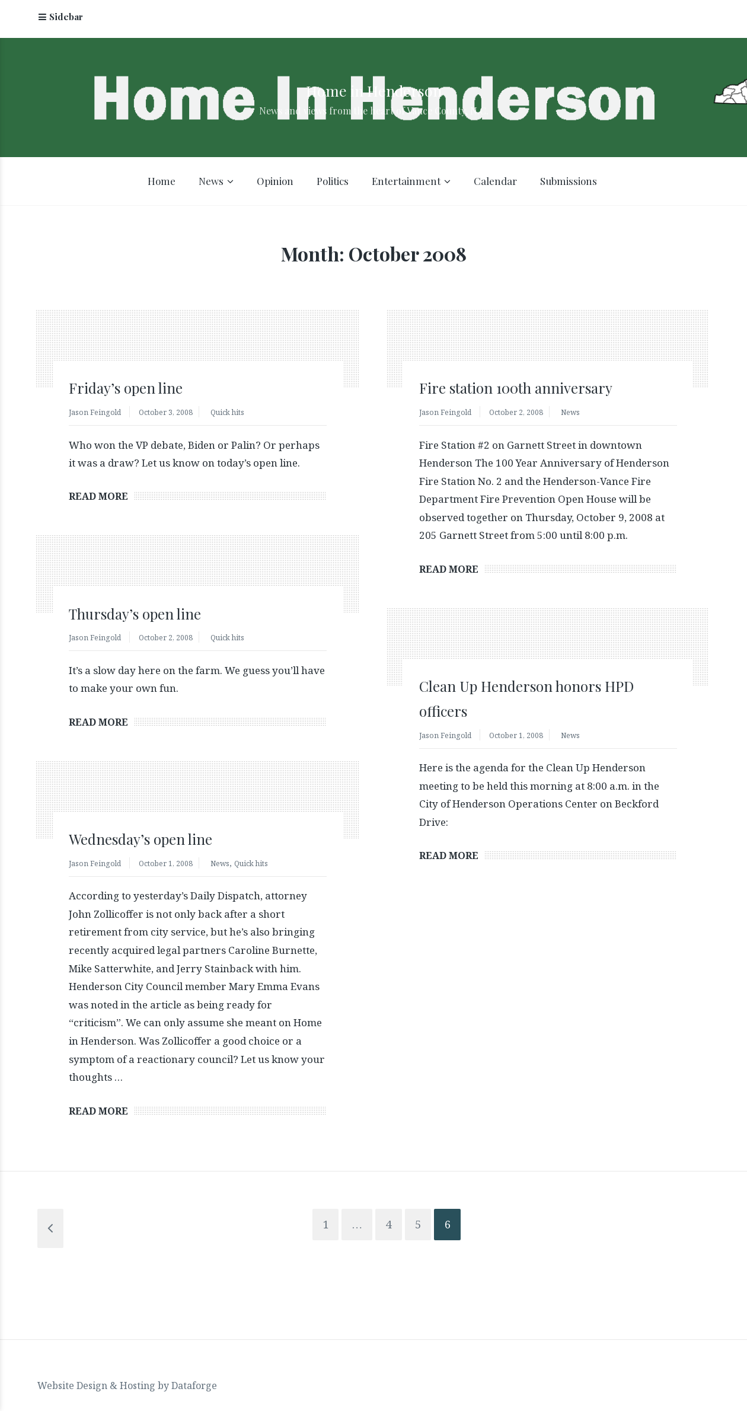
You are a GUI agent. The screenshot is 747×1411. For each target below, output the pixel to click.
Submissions (568, 183)
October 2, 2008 (528, 414)
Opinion (275, 183)
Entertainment (406, 183)
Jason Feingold (99, 414)
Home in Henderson (373, 88)
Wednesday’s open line (157, 843)
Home (161, 183)
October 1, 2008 (528, 739)
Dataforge (194, 1372)
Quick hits (249, 414)
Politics (333, 183)
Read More (98, 499)
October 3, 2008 (178, 414)
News (211, 183)
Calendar (495, 183)
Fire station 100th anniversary (539, 389)
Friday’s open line (139, 389)
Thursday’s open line (151, 616)
